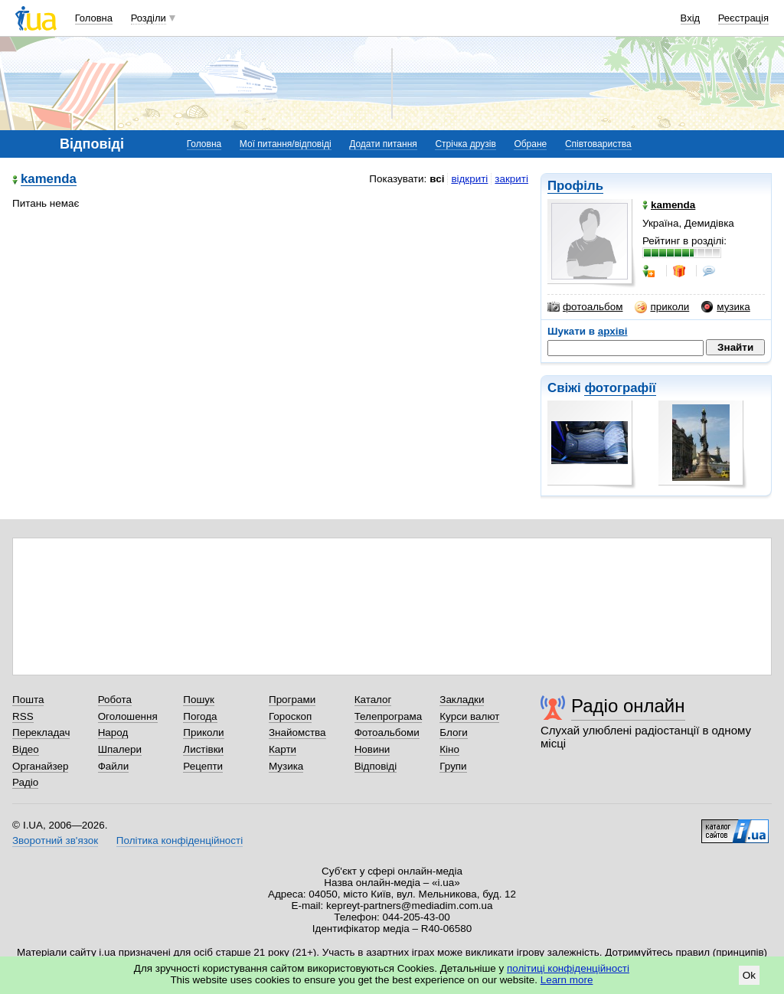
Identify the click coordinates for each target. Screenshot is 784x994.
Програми (292, 699)
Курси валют (469, 716)
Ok (749, 975)
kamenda (49, 179)
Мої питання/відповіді (286, 144)
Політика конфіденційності (179, 840)
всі (437, 179)
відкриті (469, 179)
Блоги (453, 732)
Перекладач (41, 732)
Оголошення (128, 716)
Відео (25, 749)
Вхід (691, 18)
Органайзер (40, 766)
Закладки (461, 699)
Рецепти (203, 766)
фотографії (619, 388)
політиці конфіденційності (568, 968)
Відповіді (375, 766)
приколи (662, 307)
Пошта (28, 699)
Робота (115, 699)
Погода (200, 716)
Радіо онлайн (628, 705)
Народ (113, 732)
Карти (282, 749)
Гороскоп (290, 716)
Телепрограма (388, 716)
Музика (286, 766)
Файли (113, 766)
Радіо (25, 782)
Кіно (449, 749)
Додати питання (383, 144)
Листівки (203, 749)
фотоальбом (584, 307)
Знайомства (297, 732)
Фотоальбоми (387, 732)
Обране (530, 144)
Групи (452, 766)
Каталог (373, 699)
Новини (372, 749)
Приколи (203, 732)
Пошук (198, 699)
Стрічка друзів (465, 144)
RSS (23, 716)
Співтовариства (598, 144)
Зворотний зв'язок (55, 840)
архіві (613, 331)
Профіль (575, 185)
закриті (511, 179)
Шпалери (120, 749)
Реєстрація (743, 18)
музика (725, 307)
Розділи (148, 18)
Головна (94, 18)
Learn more (567, 980)
